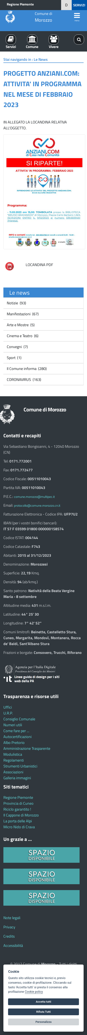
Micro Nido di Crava (19, 827)
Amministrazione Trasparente (26, 748)
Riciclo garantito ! (17, 809)
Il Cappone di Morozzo (21, 815)
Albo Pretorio (14, 742)
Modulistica (12, 754)
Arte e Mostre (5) (20, 325)
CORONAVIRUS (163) (23, 379)
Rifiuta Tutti (43, 1011)
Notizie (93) (16, 303)
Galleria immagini (17, 778)
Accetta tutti (43, 1001)
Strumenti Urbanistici (20, 766)
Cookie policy (34, 992)
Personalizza (43, 1021)
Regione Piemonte (20, 4)
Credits (9, 936)
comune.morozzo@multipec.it (34, 496)
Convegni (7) (17, 347)
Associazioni (13, 772)
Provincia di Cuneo (18, 803)
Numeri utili (12, 725)
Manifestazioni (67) (22, 314)
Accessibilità (13, 945)
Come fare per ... (16, 731)
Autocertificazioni (17, 736)
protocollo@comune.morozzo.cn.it (37, 505)
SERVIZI (79, 5)
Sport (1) (13, 357)
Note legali (11, 918)
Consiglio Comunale (19, 719)
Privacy (9, 927)
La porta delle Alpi (17, 821)
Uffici (7, 707)
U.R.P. (8, 713)
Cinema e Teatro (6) (22, 336)
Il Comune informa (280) (26, 368)
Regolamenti (13, 760)
